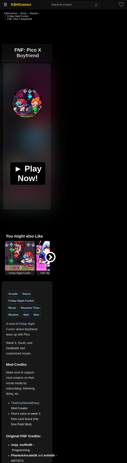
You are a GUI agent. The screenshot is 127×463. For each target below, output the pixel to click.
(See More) (41, 420)
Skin (21, 289)
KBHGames (21, 4)
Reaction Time (87, 282)
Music (69, 282)
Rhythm (106, 282)
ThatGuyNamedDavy (25, 340)
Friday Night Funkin (48, 282)
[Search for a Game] (75, 4)
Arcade (13, 282)
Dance (26, 282)
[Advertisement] (63, 27)
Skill (11, 289)
